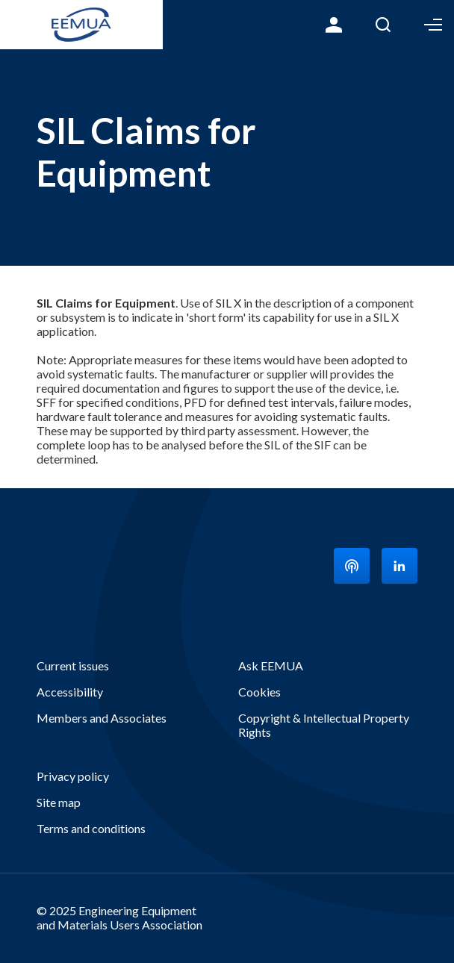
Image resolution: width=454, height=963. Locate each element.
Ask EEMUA (270, 665)
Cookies (259, 692)
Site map (59, 802)
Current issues (73, 665)
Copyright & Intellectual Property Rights (323, 725)
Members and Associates (102, 718)
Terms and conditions (91, 828)
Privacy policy (73, 776)
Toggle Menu (433, 24)
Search (383, 24)
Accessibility (70, 692)
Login (334, 24)
